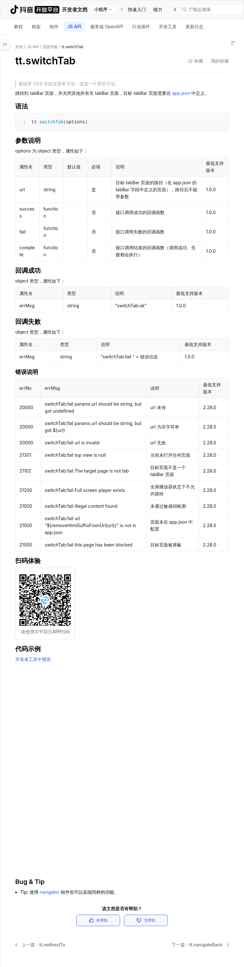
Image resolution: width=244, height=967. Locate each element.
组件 (54, 26)
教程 (18, 26)
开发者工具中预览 (33, 659)
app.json (181, 93)
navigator (49, 892)
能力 (157, 9)
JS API (74, 26)
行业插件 (141, 26)
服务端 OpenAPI (106, 26)
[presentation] (175, 9)
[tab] (137, 9)
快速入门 (137, 9)
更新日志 (194, 26)
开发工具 (168, 26)
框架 (36, 26)
